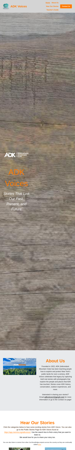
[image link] (16, 155)
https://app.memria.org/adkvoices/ (17, 432)
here (39, 444)
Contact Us (66, 6)
